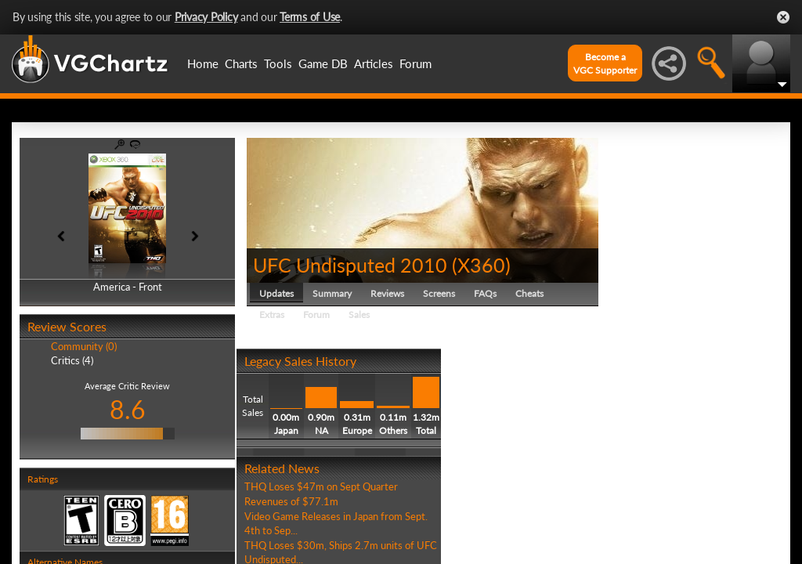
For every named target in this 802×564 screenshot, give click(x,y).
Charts (241, 63)
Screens (439, 293)
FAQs (485, 293)
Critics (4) (72, 360)
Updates (276, 293)
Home (203, 63)
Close (783, 17)
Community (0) (84, 346)
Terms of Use (310, 17)
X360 (481, 265)
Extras (271, 314)
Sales (359, 314)
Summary (332, 293)
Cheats (529, 293)
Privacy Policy (206, 17)
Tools (278, 63)
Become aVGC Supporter (605, 63)
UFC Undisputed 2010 (350, 265)
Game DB (323, 63)
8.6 (128, 409)
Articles (373, 63)
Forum (415, 63)
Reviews (387, 293)
